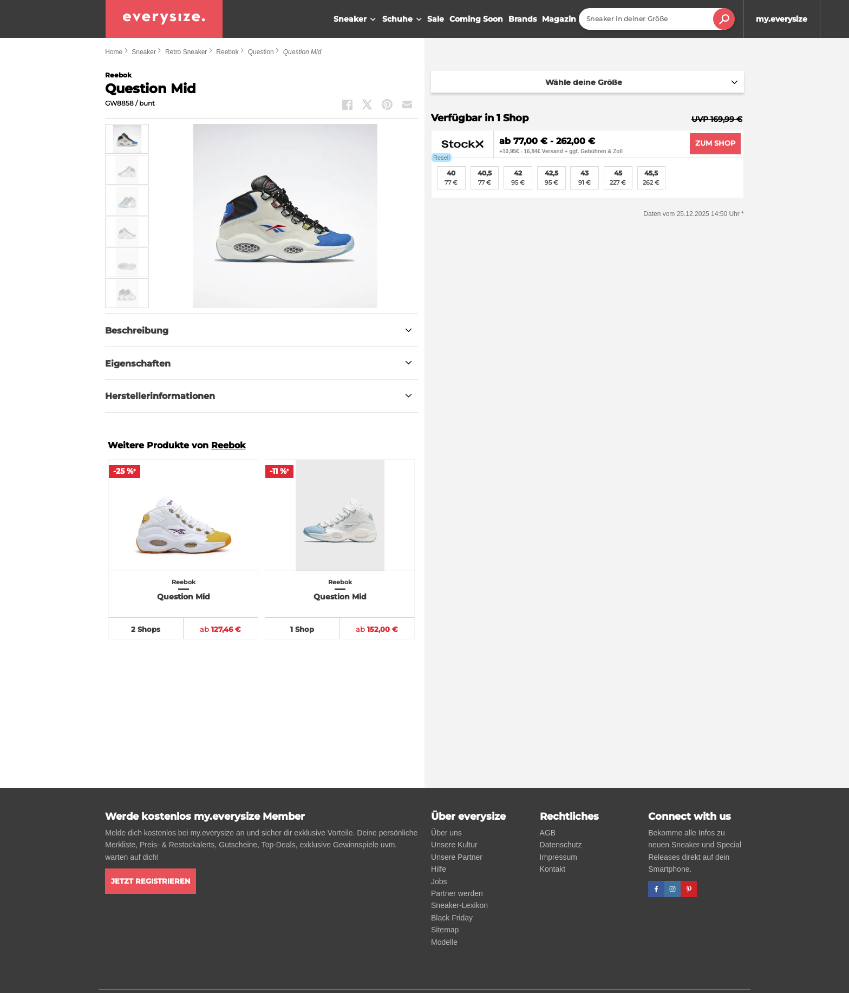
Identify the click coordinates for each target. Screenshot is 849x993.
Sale (435, 19)
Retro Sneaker (186, 52)
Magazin (559, 19)
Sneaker (356, 19)
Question (261, 52)
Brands (522, 19)
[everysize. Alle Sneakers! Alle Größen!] (164, 19)
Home (113, 52)
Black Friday (452, 917)
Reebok (227, 52)
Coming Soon (476, 19)
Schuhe (403, 19)
